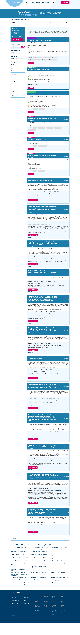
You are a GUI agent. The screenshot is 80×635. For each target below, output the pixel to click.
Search (23, 46)
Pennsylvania (46, 616)
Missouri (36, 616)
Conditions (38, 2)
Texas (53, 625)
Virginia (53, 626)
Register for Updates (34, 204)
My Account (65, 2)
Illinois (36, 608)
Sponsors (26, 613)
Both (11, 70)
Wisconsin (37, 622)
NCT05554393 (30, 431)
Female (12, 68)
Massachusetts (46, 611)
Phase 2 (12, 85)
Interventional (13, 76)
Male (12, 66)
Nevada (62, 617)
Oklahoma (54, 621)
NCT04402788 (30, 341)
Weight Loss (47, 2)
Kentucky (53, 615)
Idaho (62, 615)
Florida (53, 612)
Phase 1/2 (12, 91)
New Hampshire (46, 612)
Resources (32, 2)
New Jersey (46, 613)
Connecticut (46, 608)
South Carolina (54, 622)
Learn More (31, 63)
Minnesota (37, 615)
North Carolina (54, 620)
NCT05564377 (30, 489)
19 (66, 22)
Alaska (62, 608)
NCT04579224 (30, 251)
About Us (14, 610)
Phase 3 (12, 87)
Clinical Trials (27, 610)
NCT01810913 (30, 217)
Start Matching (17, 39)
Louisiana (54, 616)
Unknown (12, 95)
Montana (62, 616)
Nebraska (36, 617)
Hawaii (62, 613)
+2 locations (58, 263)
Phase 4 (12, 89)
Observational (13, 78)
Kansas (36, 612)
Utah (62, 621)
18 (64, 22)
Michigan (36, 613)
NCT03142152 (30, 281)
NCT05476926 (30, 368)
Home (13, 607)
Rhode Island (46, 617)
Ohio (36, 620)
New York (45, 615)
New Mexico (63, 618)
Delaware (54, 611)
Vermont (45, 618)
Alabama (54, 608)
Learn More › (30, 206)
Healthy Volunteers (28, 607)
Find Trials (27, 2)
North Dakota (37, 618)
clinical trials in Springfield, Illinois (18, 559)
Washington (63, 622)
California (62, 611)
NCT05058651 (30, 308)
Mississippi (54, 618)
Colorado (62, 612)
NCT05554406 (30, 397)
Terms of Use (15, 615)
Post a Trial (52, 2)
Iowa (36, 611)
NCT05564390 (30, 526)
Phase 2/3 (12, 93)
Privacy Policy (15, 613)
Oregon (62, 620)
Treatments (42, 2)
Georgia (53, 613)
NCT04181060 (30, 458)
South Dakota (37, 621)
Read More (62, 193)
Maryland (54, 617)
